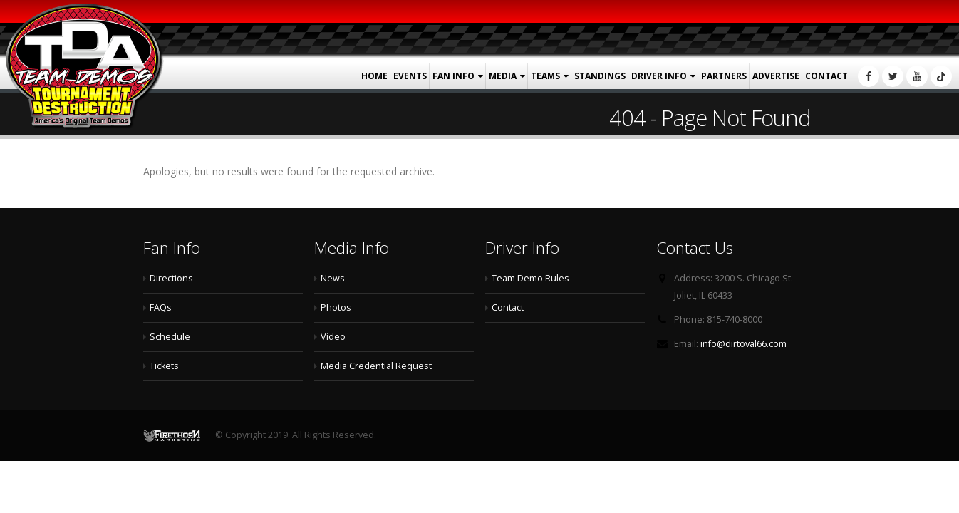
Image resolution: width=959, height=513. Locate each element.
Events (410, 76)
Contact (826, 76)
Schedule (170, 337)
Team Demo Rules (530, 278)
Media (503, 76)
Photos (336, 307)
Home (374, 76)
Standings (600, 76)
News (333, 278)
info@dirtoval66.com (743, 344)
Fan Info (453, 76)
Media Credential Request (376, 366)
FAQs (161, 307)
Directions (171, 278)
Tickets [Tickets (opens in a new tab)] (164, 366)
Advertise (775, 76)
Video (333, 337)
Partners (724, 76)
